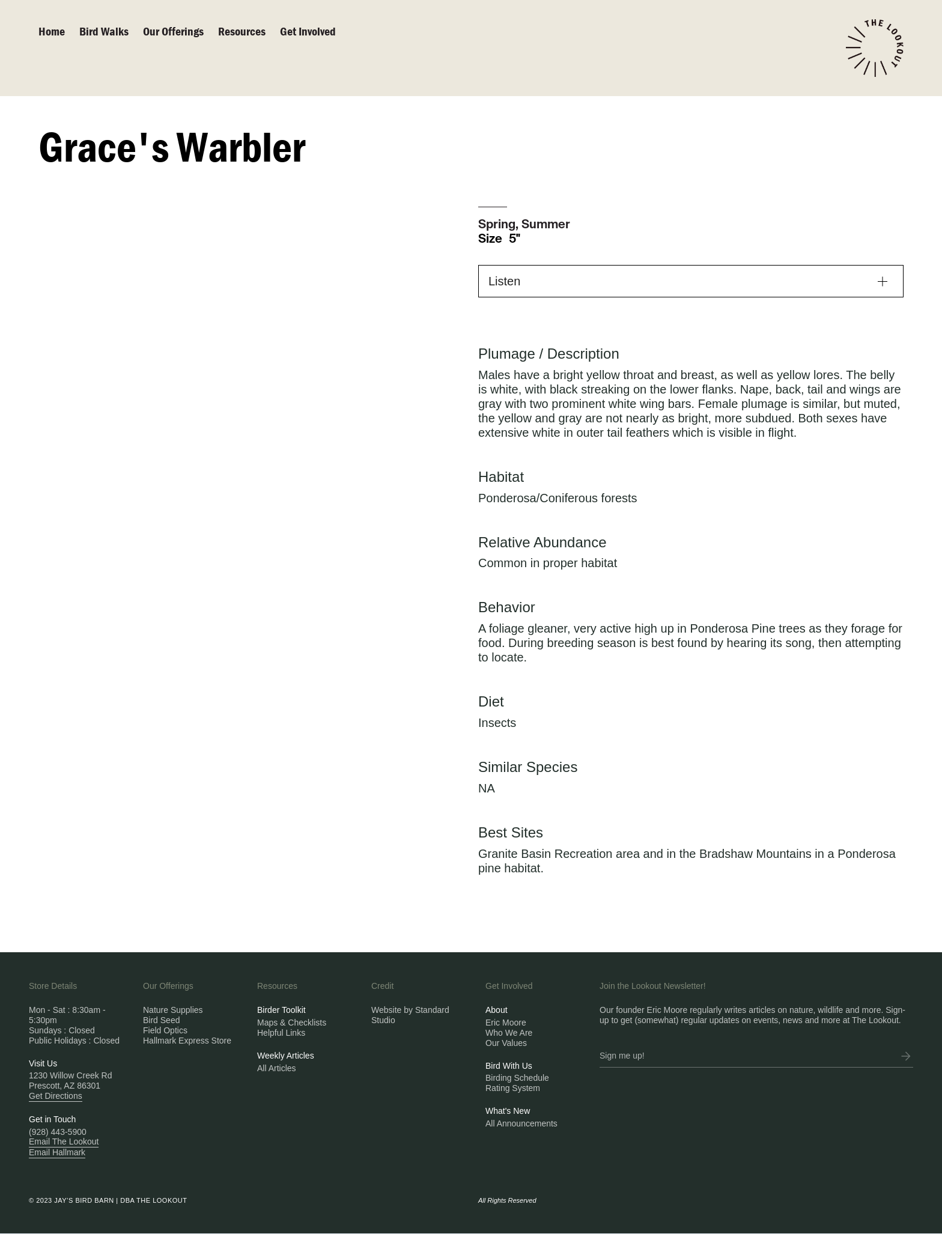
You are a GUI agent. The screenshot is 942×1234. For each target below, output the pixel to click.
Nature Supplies (173, 1010)
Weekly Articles (285, 1055)
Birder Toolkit (281, 1010)
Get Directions (55, 1096)
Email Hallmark (57, 1152)
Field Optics (165, 1030)
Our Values (506, 1043)
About (496, 1010)
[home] (875, 48)
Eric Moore (505, 1022)
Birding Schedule (517, 1078)
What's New (507, 1111)
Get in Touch (52, 1119)
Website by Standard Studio (410, 1015)
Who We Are (508, 1033)
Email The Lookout (64, 1141)
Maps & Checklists (291, 1022)
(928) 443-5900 (58, 1132)
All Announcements (521, 1123)
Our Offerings (173, 30)
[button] (691, 281)
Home (51, 30)
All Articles (276, 1068)
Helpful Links (281, 1033)
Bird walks (104, 30)
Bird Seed (161, 1020)
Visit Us (43, 1063)
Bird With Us (508, 1066)
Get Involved (308, 30)
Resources (242, 30)
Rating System (512, 1088)
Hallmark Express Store (187, 1040)
